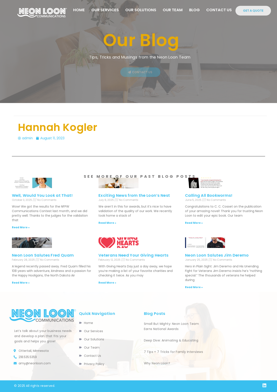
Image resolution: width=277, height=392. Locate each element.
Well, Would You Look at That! (42, 195)
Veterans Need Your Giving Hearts (133, 255)
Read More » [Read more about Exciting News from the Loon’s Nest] (107, 223)
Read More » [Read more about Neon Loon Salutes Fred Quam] (21, 282)
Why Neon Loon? (157, 363)
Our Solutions (140, 10)
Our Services (105, 10)
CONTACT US (219, 10)
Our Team (173, 10)
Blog (194, 10)
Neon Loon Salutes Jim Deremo (217, 255)
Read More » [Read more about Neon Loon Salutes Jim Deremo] (194, 287)
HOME (79, 10)
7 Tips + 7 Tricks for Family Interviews (173, 352)
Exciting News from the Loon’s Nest (134, 195)
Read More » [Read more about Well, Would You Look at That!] (21, 227)
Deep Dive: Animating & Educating (171, 340)
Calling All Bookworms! (209, 195)
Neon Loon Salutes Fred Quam (43, 255)
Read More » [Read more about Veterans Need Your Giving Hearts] (107, 282)
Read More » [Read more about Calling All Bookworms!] (194, 223)
